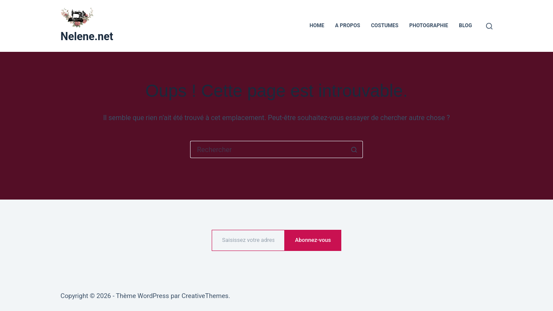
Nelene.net (86, 36)
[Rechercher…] (268, 149)
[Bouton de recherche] (354, 149)
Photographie (428, 25)
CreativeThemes (205, 296)
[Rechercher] (489, 26)
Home (317, 25)
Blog (465, 25)
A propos (347, 25)
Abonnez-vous (313, 240)
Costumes (385, 25)
